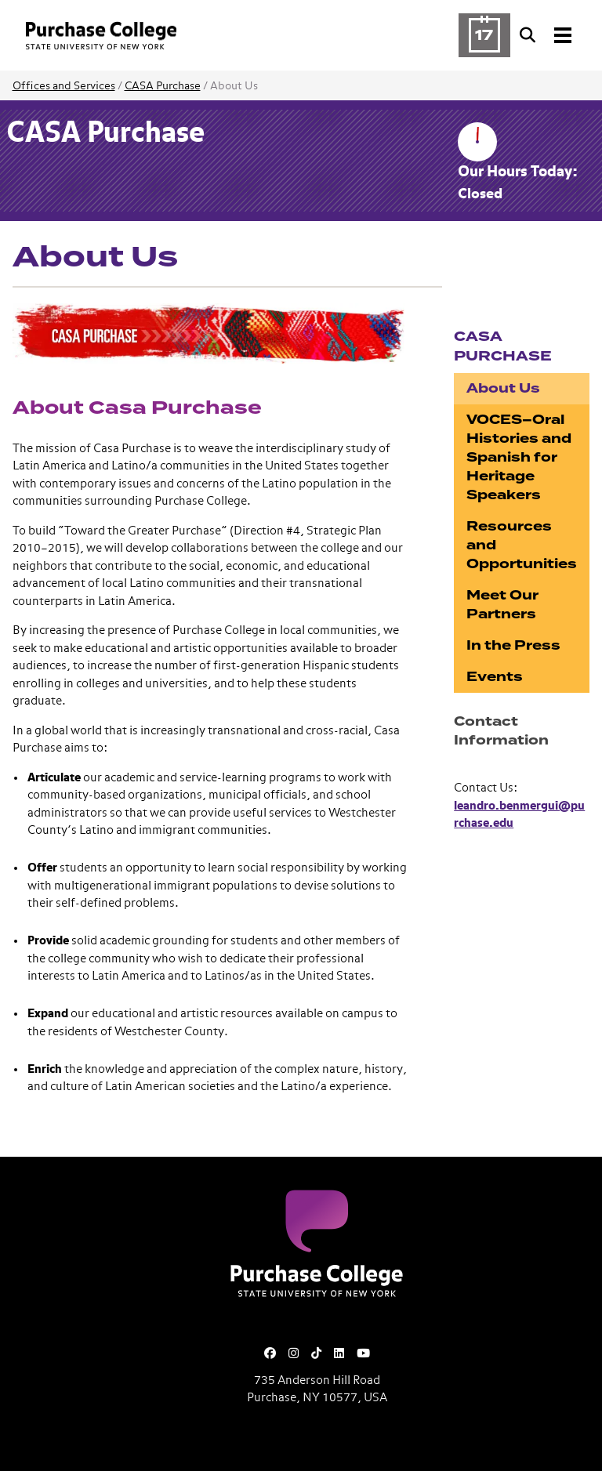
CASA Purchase (163, 86)
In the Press (513, 645)
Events (494, 677)
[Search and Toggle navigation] (547, 35)
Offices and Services (64, 86)
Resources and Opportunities (521, 545)
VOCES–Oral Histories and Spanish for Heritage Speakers (518, 457)
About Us (503, 388)
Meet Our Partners (502, 604)
